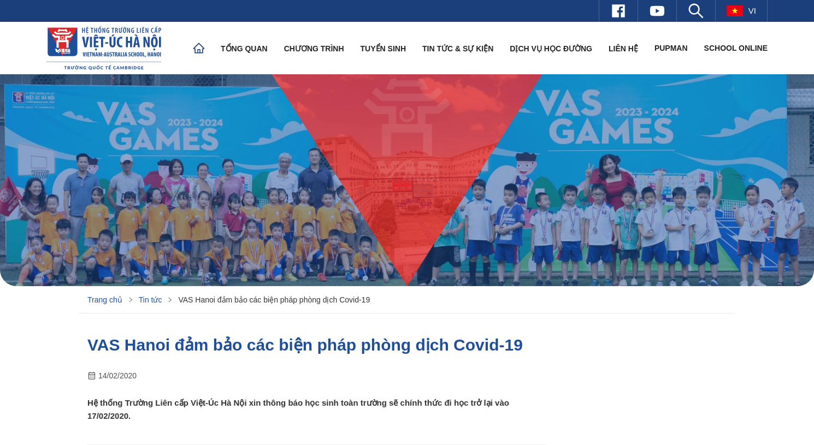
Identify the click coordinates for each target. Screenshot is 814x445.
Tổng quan (244, 48)
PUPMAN (671, 48)
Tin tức (150, 299)
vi (741, 10)
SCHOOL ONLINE (736, 48)
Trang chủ (104, 299)
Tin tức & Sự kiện (457, 48)
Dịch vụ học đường (551, 48)
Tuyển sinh (383, 48)
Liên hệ (623, 48)
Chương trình (314, 48)
